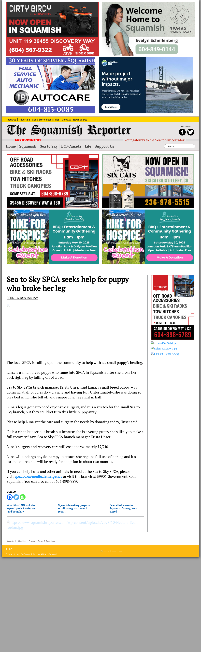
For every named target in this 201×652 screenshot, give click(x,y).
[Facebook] (10, 497)
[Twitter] (16, 497)
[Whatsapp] (23, 497)
